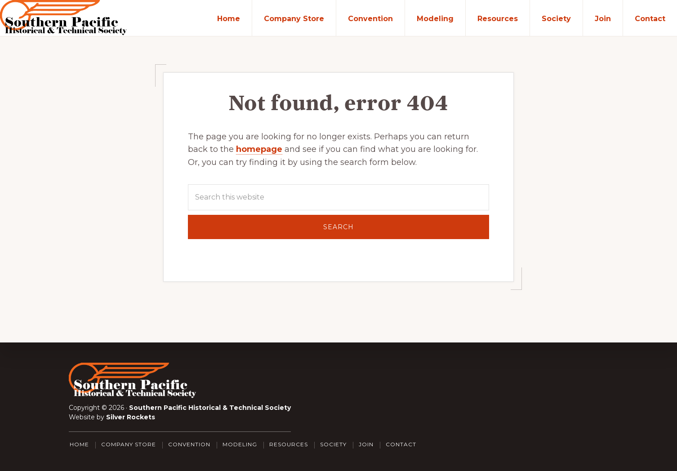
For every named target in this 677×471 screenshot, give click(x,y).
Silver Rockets (130, 417)
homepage (259, 149)
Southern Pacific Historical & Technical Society (210, 408)
